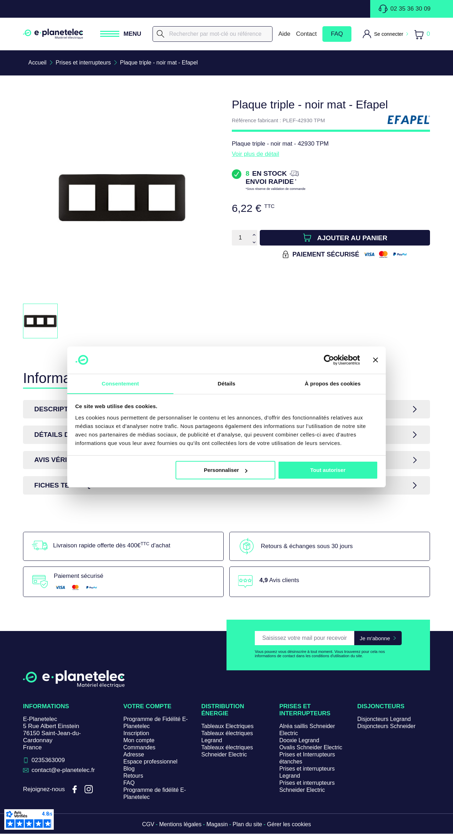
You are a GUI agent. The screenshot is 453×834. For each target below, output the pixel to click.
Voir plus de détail (255, 154)
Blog (128, 769)
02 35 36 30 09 (404, 9)
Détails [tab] (226, 383)
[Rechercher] (213, 34)
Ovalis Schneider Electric (310, 748)
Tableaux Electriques (227, 726)
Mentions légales (180, 825)
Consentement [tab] (120, 383)
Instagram (89, 790)
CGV (148, 825)
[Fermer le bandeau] (375, 359)
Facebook (75, 790)
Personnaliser (225, 470)
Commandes (139, 748)
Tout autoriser (328, 470)
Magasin (217, 825)
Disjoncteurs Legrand (384, 719)
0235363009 (48, 760)
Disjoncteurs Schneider (386, 726)
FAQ (337, 33)
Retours (133, 776)
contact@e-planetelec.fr (63, 770)
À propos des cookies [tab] (333, 383)
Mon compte (138, 741)
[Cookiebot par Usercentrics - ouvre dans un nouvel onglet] (329, 360)
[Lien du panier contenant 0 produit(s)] (422, 34)
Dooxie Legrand (299, 741)
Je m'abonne (375, 638)
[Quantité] (240, 238)
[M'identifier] (385, 34)
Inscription (136, 734)
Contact (306, 33)
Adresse (133, 755)
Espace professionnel (150, 762)
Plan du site (247, 825)
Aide (284, 33)
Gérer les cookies (289, 825)
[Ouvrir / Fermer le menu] (120, 34)
